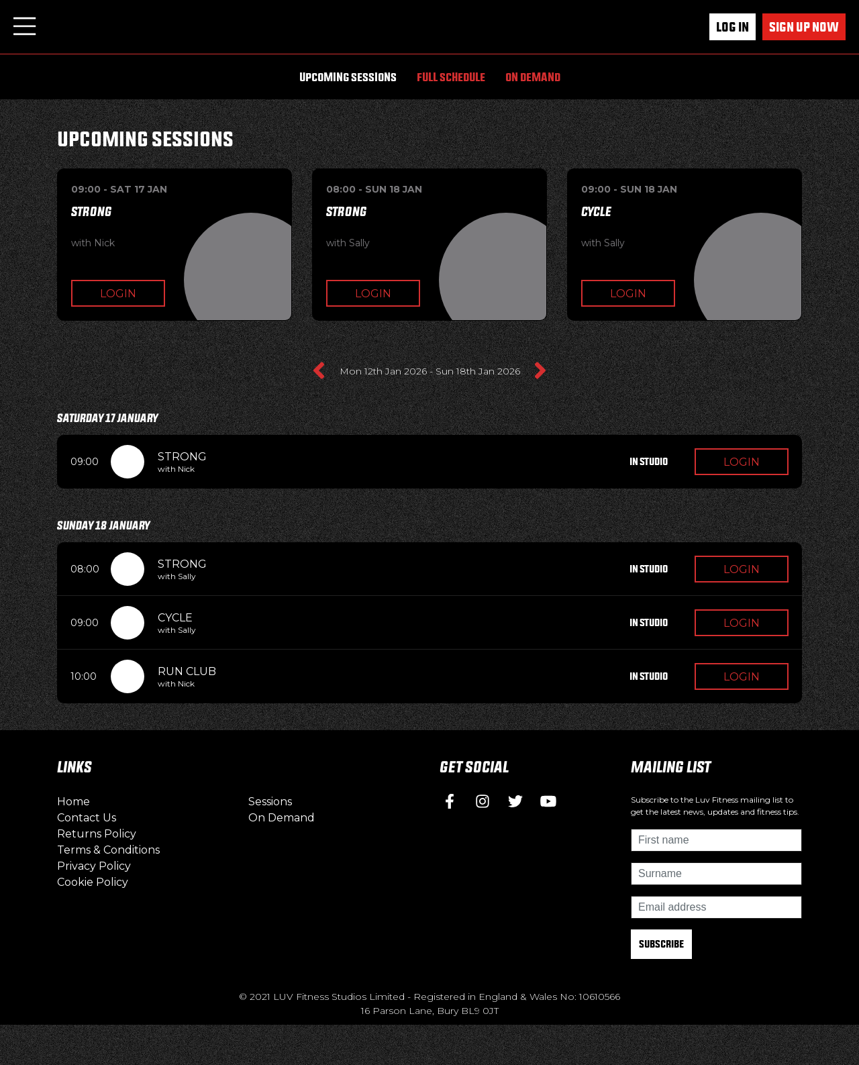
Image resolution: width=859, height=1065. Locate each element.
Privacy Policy (94, 866)
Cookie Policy (92, 882)
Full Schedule (451, 77)
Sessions (270, 801)
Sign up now (804, 27)
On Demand (532, 77)
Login (118, 293)
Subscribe (661, 943)
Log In (732, 27)
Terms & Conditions (108, 850)
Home (73, 801)
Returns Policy (96, 833)
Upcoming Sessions (348, 77)
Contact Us (86, 817)
